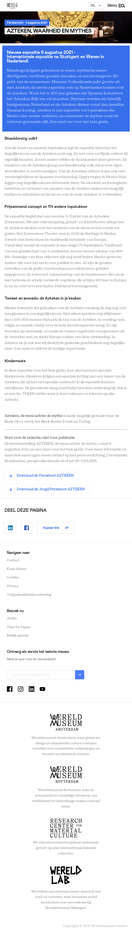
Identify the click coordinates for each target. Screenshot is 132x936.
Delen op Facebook (26, 527)
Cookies (13, 577)
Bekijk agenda (18, 635)
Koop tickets (16, 569)
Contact (13, 560)
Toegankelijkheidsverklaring (29, 594)
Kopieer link (51, 528)
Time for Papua (18, 627)
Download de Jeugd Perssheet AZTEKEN (51, 489)
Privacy (13, 586)
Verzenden (79, 674)
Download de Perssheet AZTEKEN (45, 475)
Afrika (12, 618)
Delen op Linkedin (10, 527)
